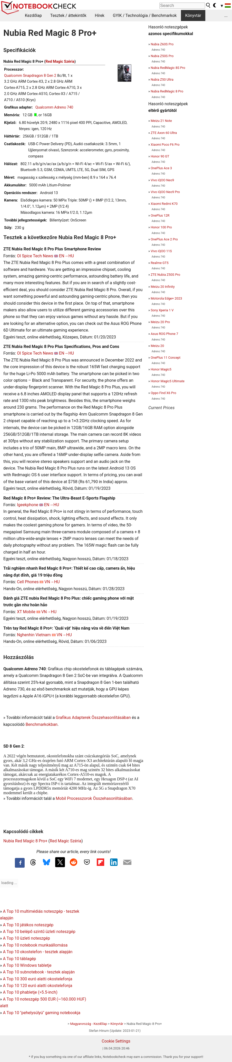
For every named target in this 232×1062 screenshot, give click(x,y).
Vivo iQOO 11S (161, 251)
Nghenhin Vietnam (34, 634)
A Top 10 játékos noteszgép (28, 924)
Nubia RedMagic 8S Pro (168, 68)
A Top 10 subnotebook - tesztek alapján (39, 972)
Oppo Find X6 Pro (163, 393)
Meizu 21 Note (161, 121)
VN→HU (52, 581)
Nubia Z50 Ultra (162, 79)
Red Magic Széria (59, 61)
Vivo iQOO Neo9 (162, 180)
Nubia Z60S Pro (162, 44)
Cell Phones (27, 581)
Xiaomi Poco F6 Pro (165, 144)
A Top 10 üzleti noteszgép (26, 938)
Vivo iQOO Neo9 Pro (165, 192)
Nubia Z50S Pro (162, 56)
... (226, 15)
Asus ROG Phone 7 (164, 334)
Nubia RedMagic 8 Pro (167, 91)
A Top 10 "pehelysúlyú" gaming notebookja (41, 1012)
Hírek (99, 15)
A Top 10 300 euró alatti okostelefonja (37, 978)
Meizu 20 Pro (160, 322)
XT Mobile (26, 611)
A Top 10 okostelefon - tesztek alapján (37, 951)
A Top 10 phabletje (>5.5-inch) (30, 992)
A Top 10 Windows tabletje (27, 965)
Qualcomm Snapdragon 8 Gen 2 (30, 75)
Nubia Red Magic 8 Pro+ (25, 840)
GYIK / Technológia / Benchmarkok (145, 15)
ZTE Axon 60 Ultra (164, 133)
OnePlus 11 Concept (165, 357)
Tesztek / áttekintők (68, 15)
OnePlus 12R (160, 215)
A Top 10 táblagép (19, 958)
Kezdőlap (33, 15)
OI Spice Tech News (35, 255)
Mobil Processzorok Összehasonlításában (94, 798)
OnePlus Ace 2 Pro (164, 239)
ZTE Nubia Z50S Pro (165, 275)
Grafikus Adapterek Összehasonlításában (93, 717)
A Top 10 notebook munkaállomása (35, 945)
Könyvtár (193, 15)
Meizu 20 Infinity (163, 287)
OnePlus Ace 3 (161, 168)
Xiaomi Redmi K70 (164, 204)
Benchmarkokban (42, 724)
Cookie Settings (116, 1041)
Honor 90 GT (160, 156)
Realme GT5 (159, 263)
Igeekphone (27, 504)
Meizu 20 (157, 346)
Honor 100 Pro (161, 227)
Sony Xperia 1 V (162, 310)
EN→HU (66, 255)
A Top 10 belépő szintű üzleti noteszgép (39, 931)
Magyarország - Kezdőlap (88, 1024)
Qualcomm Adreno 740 (54, 107)
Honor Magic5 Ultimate (168, 381)
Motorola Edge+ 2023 (166, 298)
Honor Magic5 (161, 369)
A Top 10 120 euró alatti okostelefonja (37, 985)
